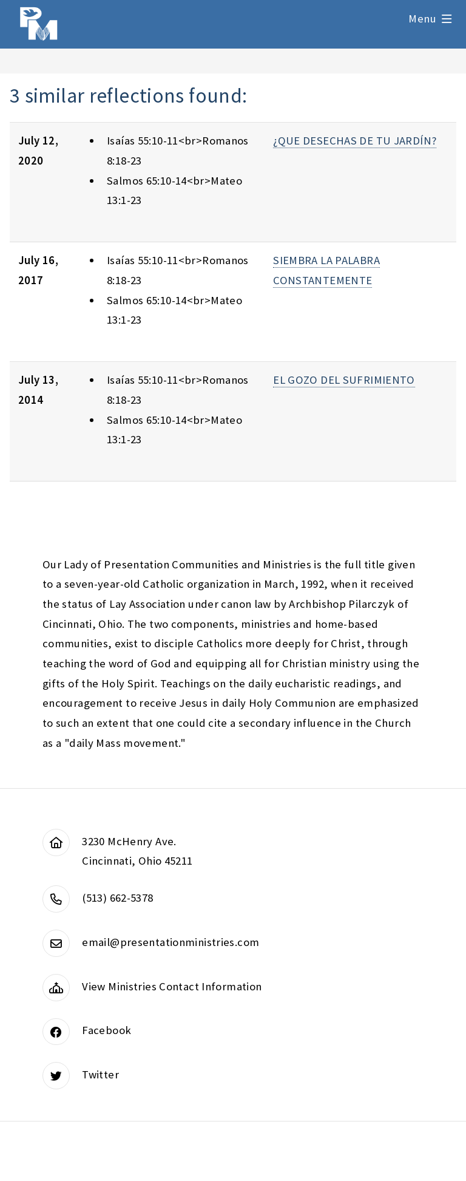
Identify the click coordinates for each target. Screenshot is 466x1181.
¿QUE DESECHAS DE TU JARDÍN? (354, 141)
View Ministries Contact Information (172, 986)
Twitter (100, 1074)
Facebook (106, 1030)
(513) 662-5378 (117, 898)
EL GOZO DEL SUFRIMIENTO (344, 380)
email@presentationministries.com (170, 942)
